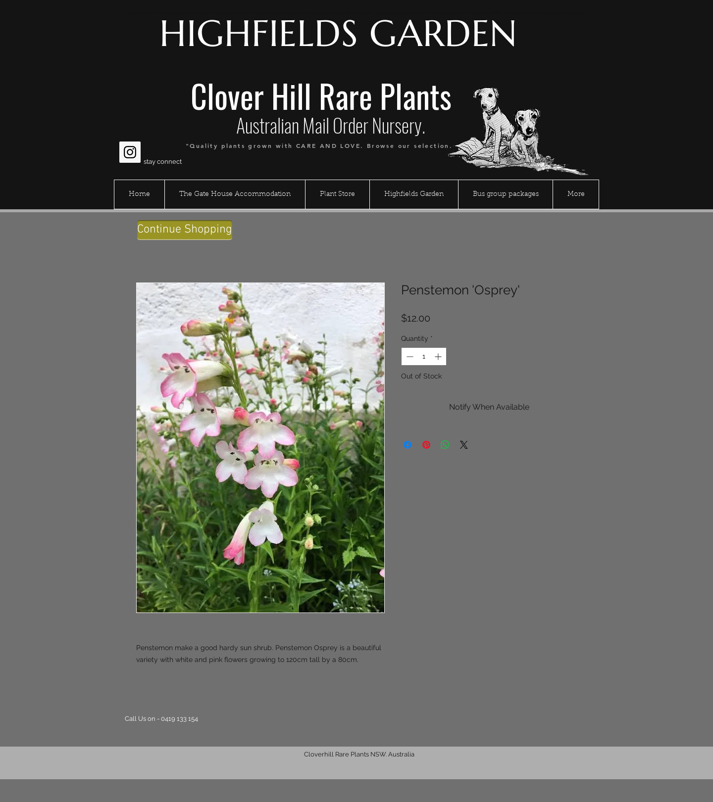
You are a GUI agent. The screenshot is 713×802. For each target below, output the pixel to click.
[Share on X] (464, 445)
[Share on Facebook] (407, 445)
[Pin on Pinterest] (426, 445)
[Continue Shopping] (184, 230)
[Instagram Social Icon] (130, 152)
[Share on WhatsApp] (445, 445)
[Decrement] (409, 356)
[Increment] (439, 356)
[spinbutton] (424, 356)
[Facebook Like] (138, 128)
